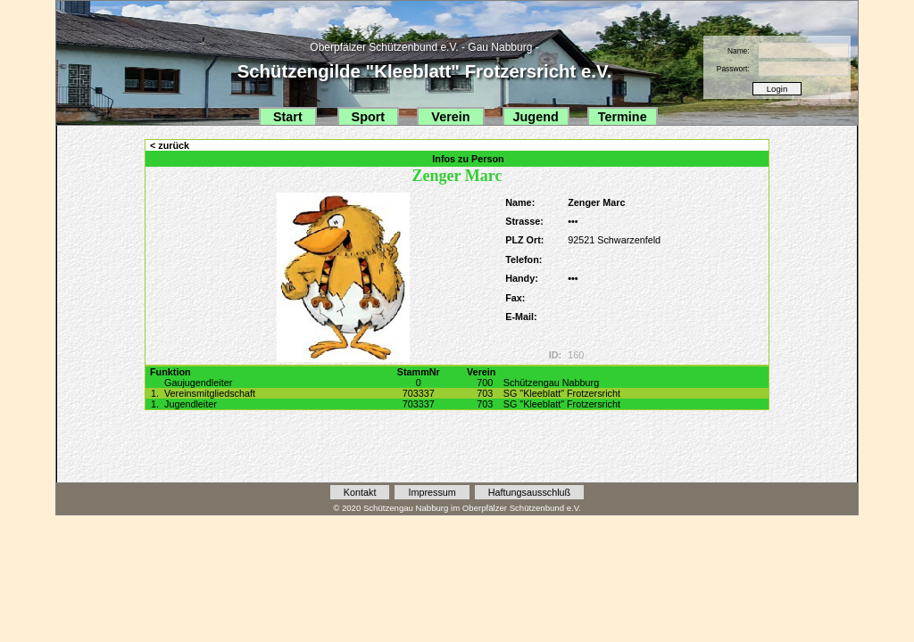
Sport (368, 117)
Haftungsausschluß (529, 492)
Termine (622, 117)
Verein (450, 117)
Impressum (431, 492)
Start (288, 117)
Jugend (536, 117)
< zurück (169, 145)
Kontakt (360, 492)
